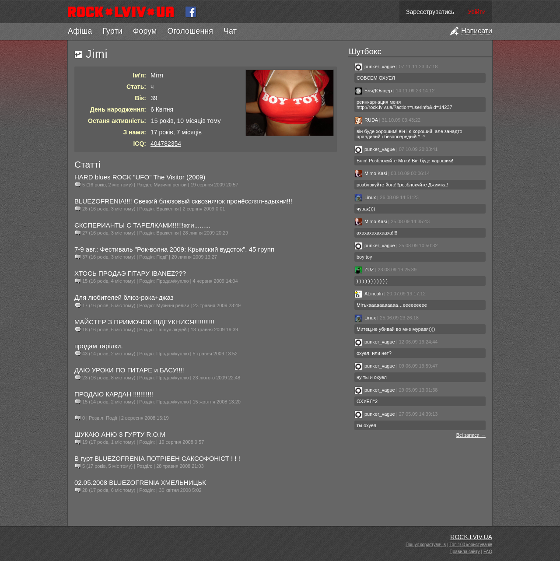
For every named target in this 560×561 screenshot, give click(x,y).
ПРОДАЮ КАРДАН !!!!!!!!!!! (113, 394)
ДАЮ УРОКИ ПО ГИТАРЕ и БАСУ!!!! (129, 370)
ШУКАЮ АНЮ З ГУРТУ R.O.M (119, 434)
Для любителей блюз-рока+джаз (124, 297)
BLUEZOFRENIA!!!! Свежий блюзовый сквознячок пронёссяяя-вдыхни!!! (183, 201)
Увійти (477, 11)
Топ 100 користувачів (470, 544)
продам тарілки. (98, 346)
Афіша (80, 31)
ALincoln (368, 293)
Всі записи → (471, 435)
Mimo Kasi (370, 173)
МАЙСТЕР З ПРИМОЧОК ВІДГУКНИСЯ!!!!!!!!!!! (144, 322)
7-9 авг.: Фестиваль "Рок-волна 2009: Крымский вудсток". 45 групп (174, 249)
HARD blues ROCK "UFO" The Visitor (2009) (139, 177)
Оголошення (190, 31)
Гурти (112, 31)
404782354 (165, 143)
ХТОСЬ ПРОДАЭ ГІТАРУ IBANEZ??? (130, 273)
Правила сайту (465, 551)
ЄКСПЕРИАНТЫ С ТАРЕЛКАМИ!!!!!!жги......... (142, 225)
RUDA (366, 120)
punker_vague (374, 66)
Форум (145, 31)
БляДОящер (373, 90)
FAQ (487, 551)
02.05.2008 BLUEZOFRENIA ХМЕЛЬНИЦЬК (140, 482)
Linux (365, 197)
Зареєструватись (430, 11)
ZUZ (364, 269)
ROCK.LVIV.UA (471, 536)
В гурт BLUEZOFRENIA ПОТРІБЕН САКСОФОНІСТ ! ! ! (157, 458)
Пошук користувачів (426, 544)
